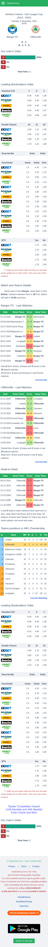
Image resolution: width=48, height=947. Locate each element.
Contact (35, 866)
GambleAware (24, 897)
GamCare (24, 906)
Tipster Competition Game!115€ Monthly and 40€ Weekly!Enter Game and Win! (24, 809)
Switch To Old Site (24, 941)
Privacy (12, 866)
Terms (24, 866)
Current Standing (38, 598)
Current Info (41, 380)
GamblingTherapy (24, 901)
